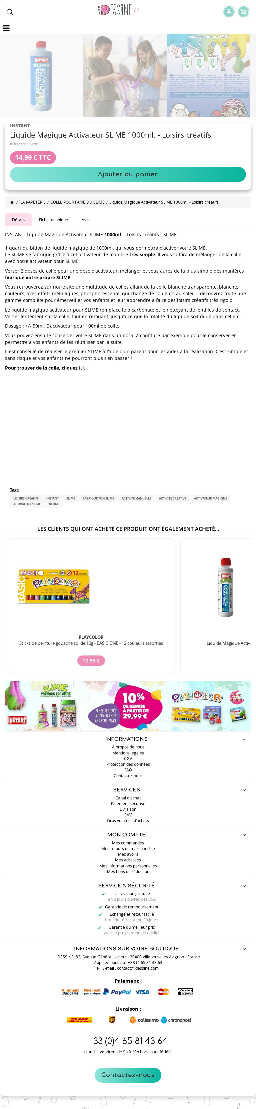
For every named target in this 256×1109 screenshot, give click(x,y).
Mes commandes (128, 842)
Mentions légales (128, 752)
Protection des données (128, 764)
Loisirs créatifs (26, 498)
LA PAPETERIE (33, 202)
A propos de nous (128, 746)
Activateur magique (210, 498)
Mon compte (126, 835)
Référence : (19, 144)
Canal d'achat (128, 797)
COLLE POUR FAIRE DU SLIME (77, 202)
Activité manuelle (136, 498)
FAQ (128, 769)
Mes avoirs (128, 854)
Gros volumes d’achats (128, 820)
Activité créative (172, 498)
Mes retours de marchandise (128, 848)
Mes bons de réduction (128, 871)
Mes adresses (128, 859)
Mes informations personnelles (128, 865)
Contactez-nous (128, 1075)
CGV (128, 758)
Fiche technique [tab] (53, 219)
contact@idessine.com (138, 968)
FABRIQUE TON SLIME (98, 498)
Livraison (128, 809)
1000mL (53, 504)
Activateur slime (27, 504)
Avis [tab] (85, 219)
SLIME (70, 498)
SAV (128, 814)
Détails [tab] (18, 220)
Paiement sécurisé (128, 803)
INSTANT (52, 498)
